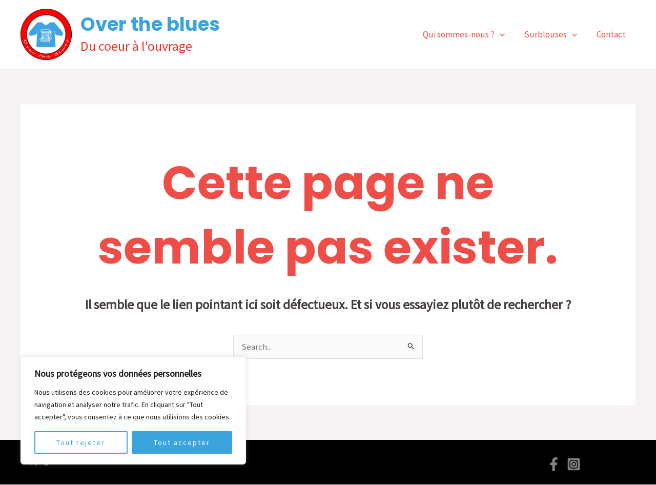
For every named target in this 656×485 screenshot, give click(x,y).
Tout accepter (182, 442)
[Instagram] (574, 465)
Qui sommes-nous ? (469, 34)
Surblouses (553, 34)
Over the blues (150, 24)
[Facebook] (554, 465)
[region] (133, 410)
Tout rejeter (80, 442)
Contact (612, 34)
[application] (505, 34)
